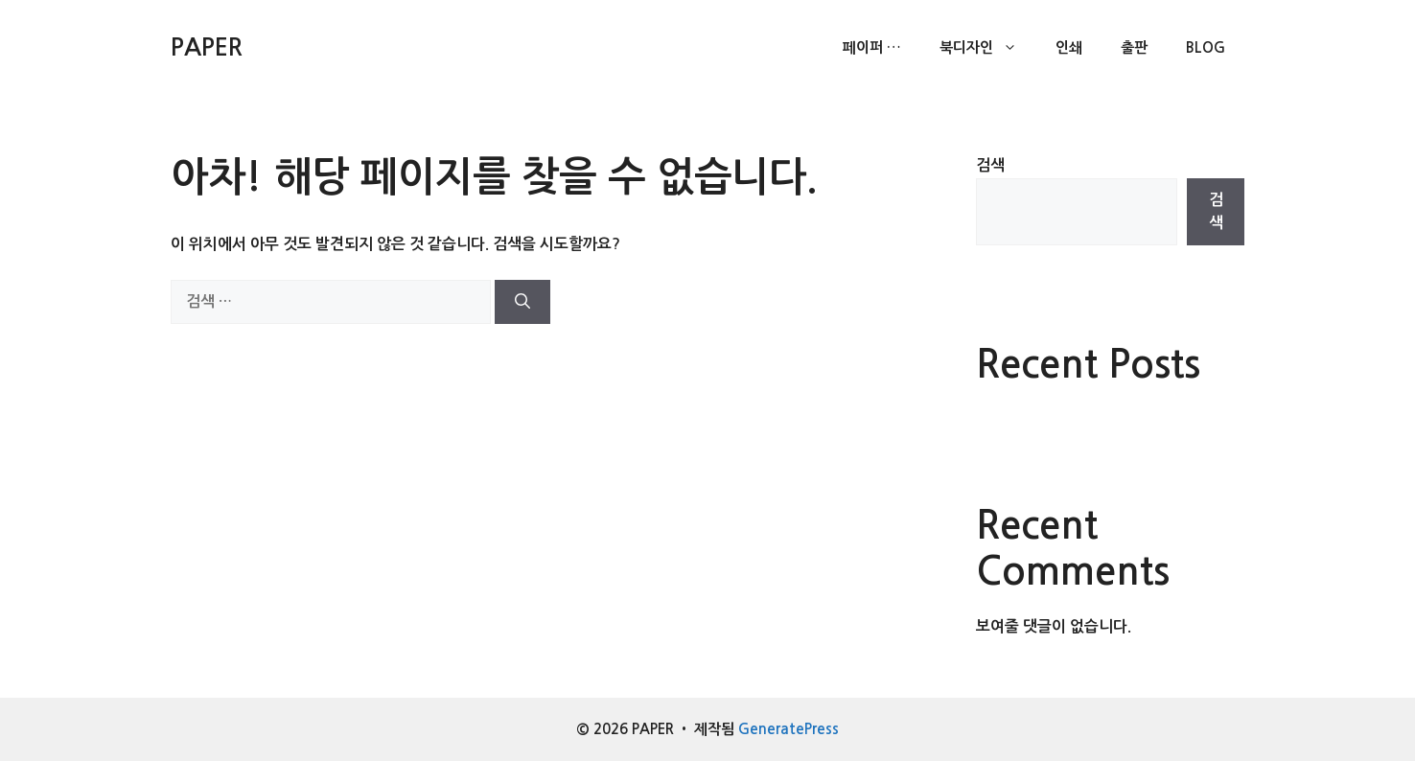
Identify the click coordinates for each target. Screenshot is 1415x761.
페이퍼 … (872, 47)
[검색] (522, 302)
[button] (1014, 48)
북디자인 (987, 48)
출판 (1134, 47)
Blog (1205, 47)
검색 (990, 165)
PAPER (207, 47)
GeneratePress (788, 729)
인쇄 (1068, 47)
